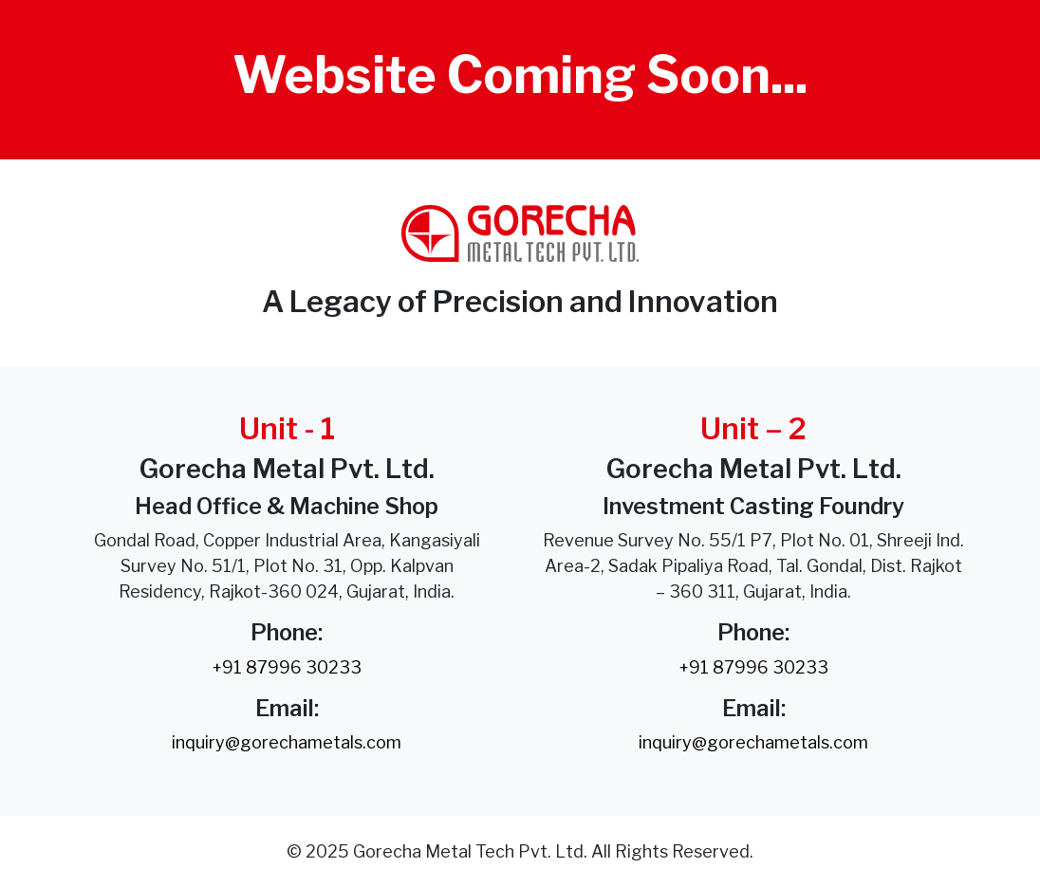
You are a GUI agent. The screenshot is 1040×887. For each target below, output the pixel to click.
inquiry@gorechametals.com (286, 742)
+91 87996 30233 (287, 667)
